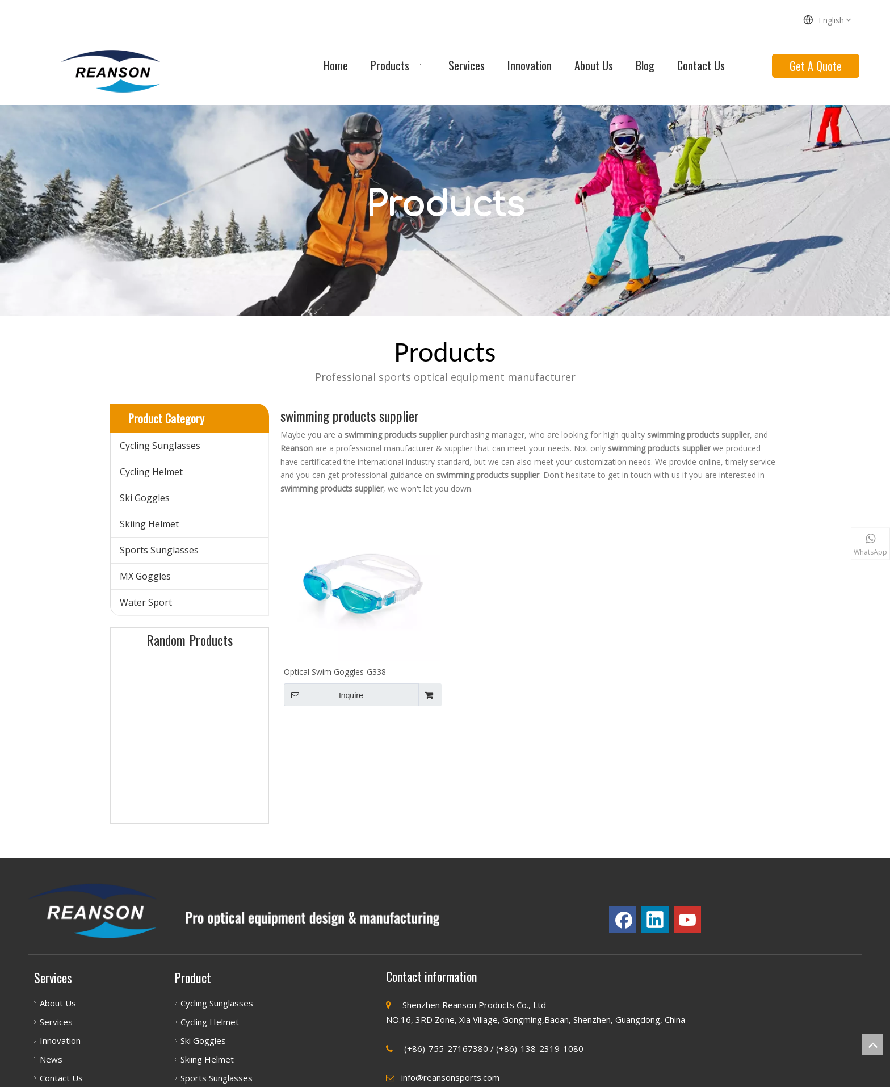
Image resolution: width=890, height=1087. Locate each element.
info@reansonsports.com (450, 1077)
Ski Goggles (145, 498)
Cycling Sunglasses (160, 445)
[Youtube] (687, 919)
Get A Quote (816, 65)
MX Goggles (145, 576)
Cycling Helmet (151, 471)
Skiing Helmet (149, 524)
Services (56, 1021)
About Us (58, 1003)
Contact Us (61, 1078)
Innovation (60, 1040)
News (51, 1059)
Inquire (323, 694)
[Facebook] (622, 919)
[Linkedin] (655, 919)
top (872, 1044)
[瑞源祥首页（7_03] (233, 911)
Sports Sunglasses (159, 550)
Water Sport (146, 602)
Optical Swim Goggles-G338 (335, 671)
